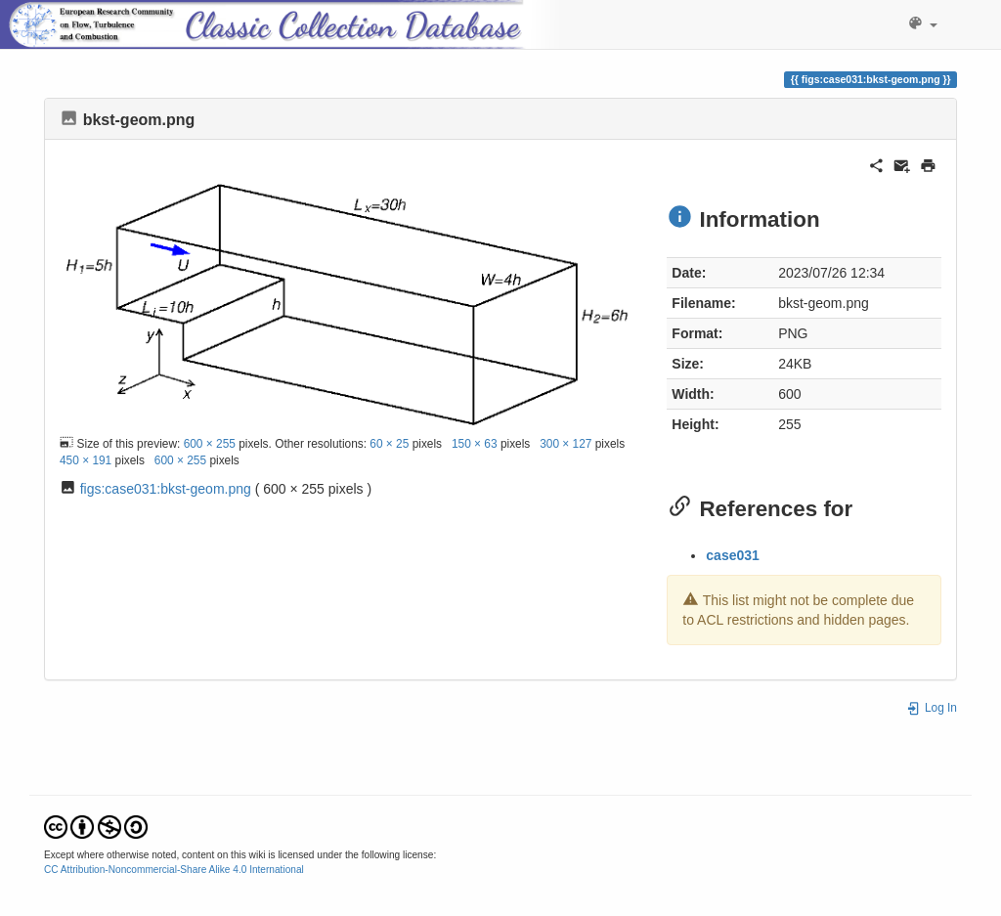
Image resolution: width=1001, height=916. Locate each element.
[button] (922, 24)
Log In (931, 708)
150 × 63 (475, 444)
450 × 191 (85, 460)
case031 (733, 555)
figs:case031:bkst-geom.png (165, 489)
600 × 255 (210, 444)
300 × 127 (565, 444)
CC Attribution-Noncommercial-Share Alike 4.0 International (174, 869)
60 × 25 (389, 444)
